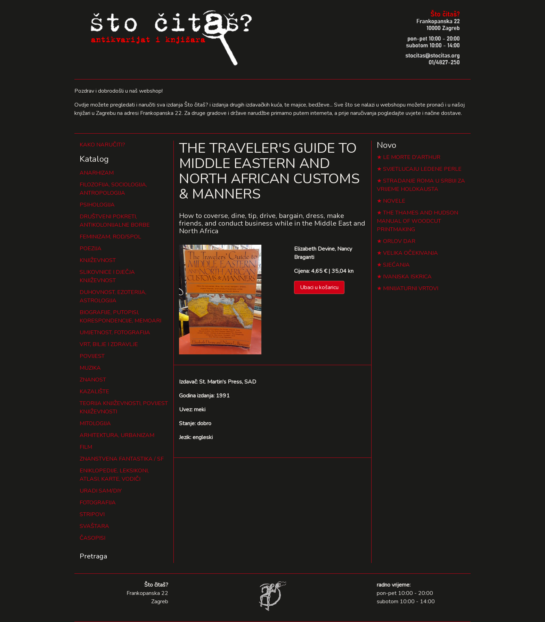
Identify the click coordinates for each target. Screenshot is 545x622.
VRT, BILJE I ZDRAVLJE (109, 344)
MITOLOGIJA (95, 423)
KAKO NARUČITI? (102, 145)
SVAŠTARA (94, 526)
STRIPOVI (92, 514)
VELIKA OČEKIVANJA (410, 253)
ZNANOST (93, 380)
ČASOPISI (92, 538)
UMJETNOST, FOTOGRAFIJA (115, 332)
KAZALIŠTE (94, 391)
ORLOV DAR (399, 241)
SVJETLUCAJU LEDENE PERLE (422, 169)
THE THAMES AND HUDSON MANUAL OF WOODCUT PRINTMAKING (417, 221)
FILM (86, 447)
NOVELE (394, 201)
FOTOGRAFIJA (98, 502)
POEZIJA (90, 248)
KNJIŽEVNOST (98, 260)
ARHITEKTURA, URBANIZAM (117, 435)
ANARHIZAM (97, 173)
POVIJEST (92, 356)
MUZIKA (90, 368)
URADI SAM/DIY (101, 491)
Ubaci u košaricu (319, 287)
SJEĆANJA (396, 265)
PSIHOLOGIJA (97, 205)
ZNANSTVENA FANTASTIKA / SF (122, 459)
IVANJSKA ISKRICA (407, 276)
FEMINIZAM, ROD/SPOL (110, 237)
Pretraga (93, 556)
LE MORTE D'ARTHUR (411, 157)
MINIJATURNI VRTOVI (410, 288)
